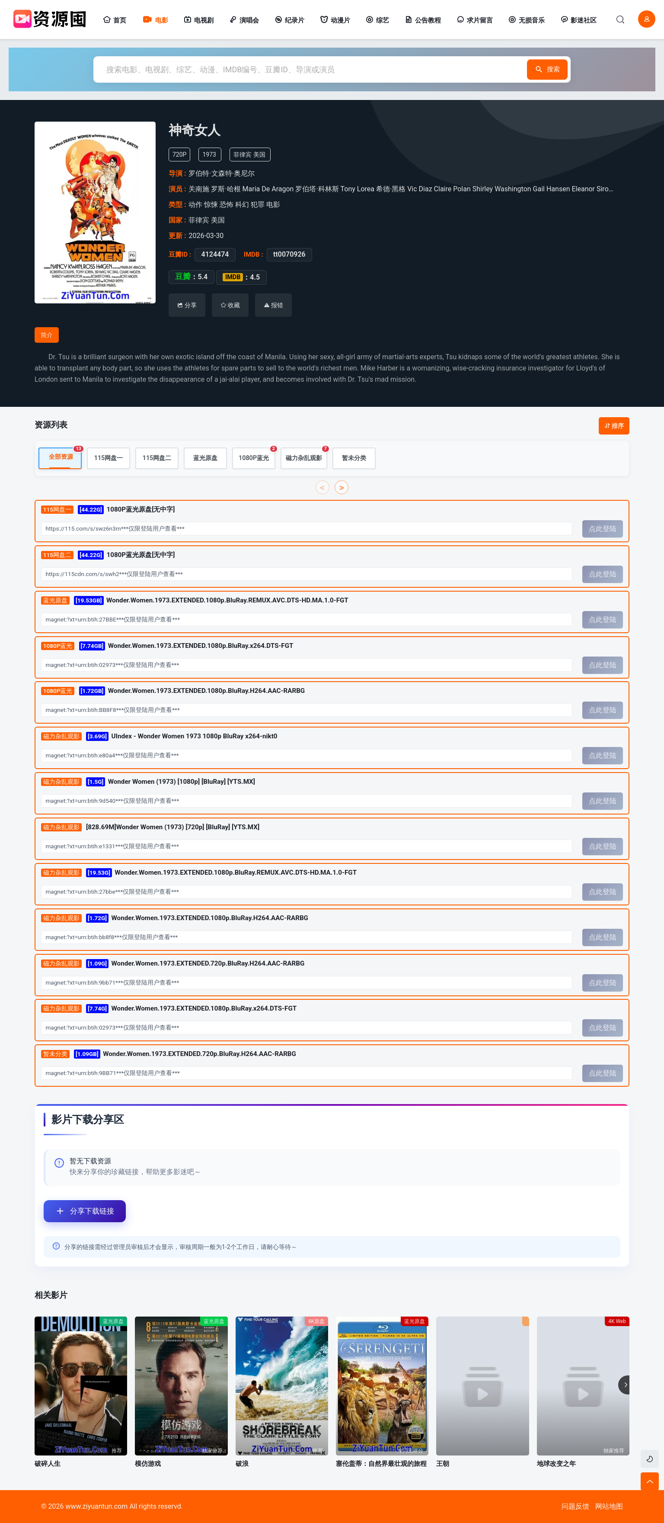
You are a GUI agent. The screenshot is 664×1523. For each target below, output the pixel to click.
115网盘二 (157, 458)
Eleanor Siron (591, 189)
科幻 (242, 204)
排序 (614, 425)
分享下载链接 (79, 1211)
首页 (114, 20)
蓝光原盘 (205, 458)
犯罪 (258, 204)
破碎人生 (48, 1464)
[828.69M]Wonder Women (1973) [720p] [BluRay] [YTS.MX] (150, 827)
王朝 (442, 1464)
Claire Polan (452, 189)
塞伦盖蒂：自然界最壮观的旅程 (381, 1464)
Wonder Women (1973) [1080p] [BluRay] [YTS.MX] (148, 781)
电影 (155, 20)
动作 (195, 204)
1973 (209, 154)
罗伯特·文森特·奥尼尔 (221, 173)
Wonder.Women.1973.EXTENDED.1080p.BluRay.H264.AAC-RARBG (173, 690)
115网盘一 (108, 458)
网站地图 (609, 1506)
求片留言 (474, 20)
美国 (259, 154)
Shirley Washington (501, 189)
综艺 (377, 20)
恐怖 (226, 204)
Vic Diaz (419, 189)
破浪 (242, 1464)
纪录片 (289, 20)
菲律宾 (242, 154)
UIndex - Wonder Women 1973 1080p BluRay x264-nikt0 (159, 736)
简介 (47, 335)
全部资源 (65, 454)
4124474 (215, 254)
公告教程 (423, 20)
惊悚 (211, 204)
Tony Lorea (357, 189)
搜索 (527, 69)
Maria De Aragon (268, 189)
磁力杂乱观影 (306, 455)
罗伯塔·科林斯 (316, 189)
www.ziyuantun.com (96, 1506)
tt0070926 (289, 254)
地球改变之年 (556, 1464)
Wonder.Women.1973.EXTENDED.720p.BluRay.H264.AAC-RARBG (172, 963)
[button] (623, 1384)
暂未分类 (354, 458)
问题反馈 (575, 1506)
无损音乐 (526, 20)
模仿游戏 (148, 1464)
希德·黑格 (390, 189)
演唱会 (244, 20)
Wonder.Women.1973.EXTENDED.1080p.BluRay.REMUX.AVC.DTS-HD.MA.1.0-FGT (194, 600)
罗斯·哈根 (225, 189)
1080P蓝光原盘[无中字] (108, 509)
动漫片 (335, 20)
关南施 (198, 189)
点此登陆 (602, 529)
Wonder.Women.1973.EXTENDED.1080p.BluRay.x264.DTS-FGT (167, 645)
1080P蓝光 (257, 455)
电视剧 (199, 20)
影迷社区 (578, 20)
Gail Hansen (551, 189)
